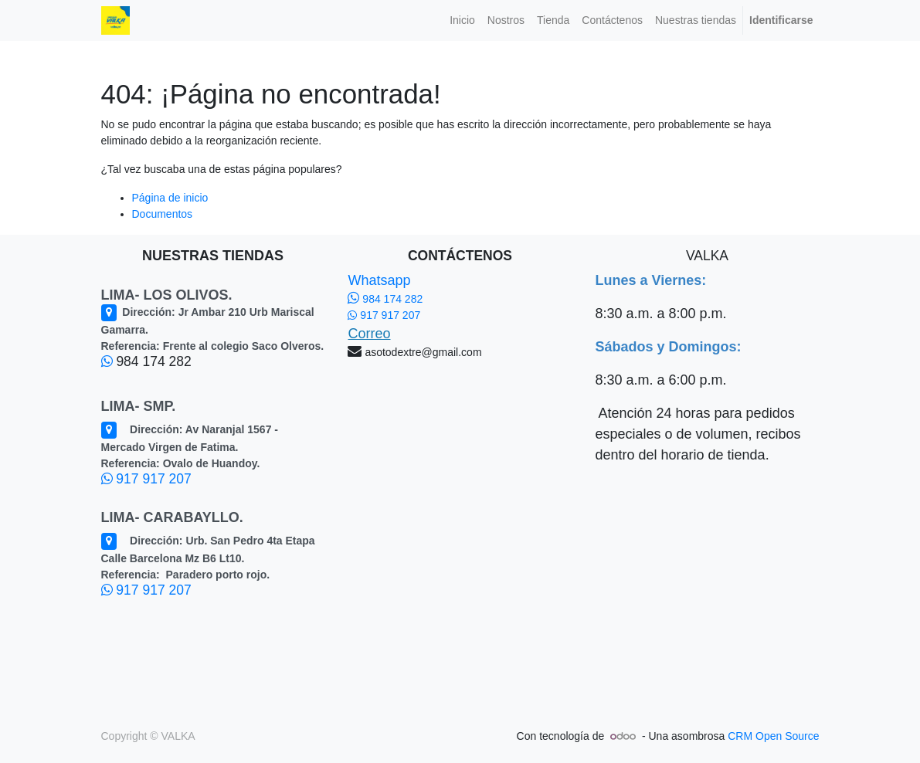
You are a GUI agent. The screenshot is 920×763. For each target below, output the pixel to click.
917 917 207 (146, 479)
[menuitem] (462, 20)
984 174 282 (385, 299)
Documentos (162, 214)
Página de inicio (170, 198)
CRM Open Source (773, 736)
